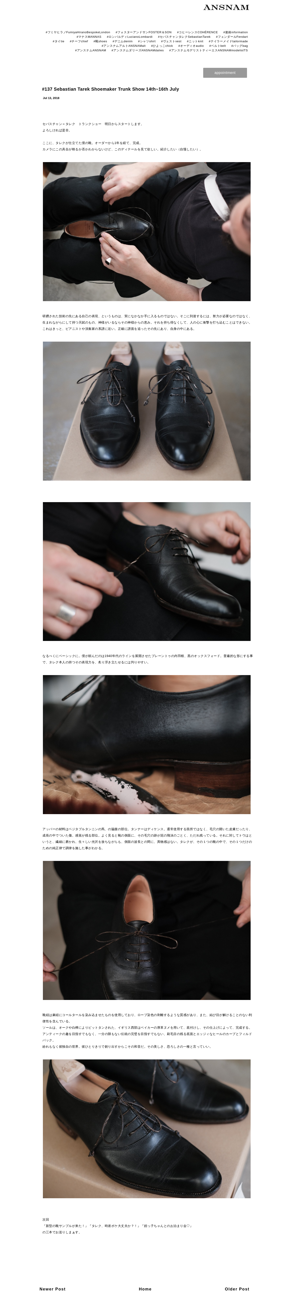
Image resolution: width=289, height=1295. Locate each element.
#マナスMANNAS (89, 36)
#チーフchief (79, 41)
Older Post (237, 1289)
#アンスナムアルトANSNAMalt (124, 45)
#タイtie (58, 41)
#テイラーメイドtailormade (228, 41)
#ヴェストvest (171, 41)
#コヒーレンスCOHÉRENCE (197, 32)
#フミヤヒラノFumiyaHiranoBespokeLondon (78, 32)
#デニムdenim (123, 41)
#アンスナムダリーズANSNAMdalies (138, 50)
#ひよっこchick (162, 45)
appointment (225, 73)
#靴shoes (100, 41)
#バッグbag (239, 45)
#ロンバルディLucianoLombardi (130, 36)
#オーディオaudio (191, 45)
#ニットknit (195, 41)
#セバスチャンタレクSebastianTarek (184, 36)
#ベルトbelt (217, 45)
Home (145, 1289)
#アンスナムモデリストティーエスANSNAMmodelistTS (208, 50)
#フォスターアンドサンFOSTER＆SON (144, 32)
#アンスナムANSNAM (90, 50)
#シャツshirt (147, 41)
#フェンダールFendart (232, 36)
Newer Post (53, 1289)
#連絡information (235, 32)
